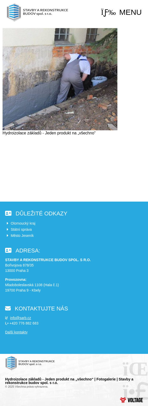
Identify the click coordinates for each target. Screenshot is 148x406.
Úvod (38, 12)
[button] (121, 12)
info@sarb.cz (20, 318)
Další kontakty (16, 332)
